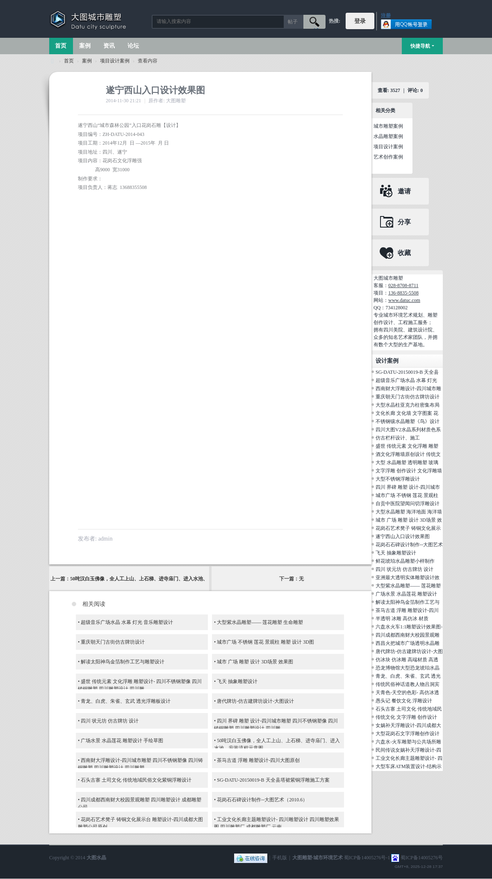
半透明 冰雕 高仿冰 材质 (402, 618)
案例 (85, 46)
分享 (404, 222)
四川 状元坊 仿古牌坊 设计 (110, 721)
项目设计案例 (115, 61)
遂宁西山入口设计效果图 (403, 536)
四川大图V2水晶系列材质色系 (408, 430)
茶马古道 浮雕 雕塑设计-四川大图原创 (258, 760)
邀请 (404, 191)
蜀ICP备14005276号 (422, 858)
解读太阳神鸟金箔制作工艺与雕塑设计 (122, 662)
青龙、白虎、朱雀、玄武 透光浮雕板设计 (126, 701)
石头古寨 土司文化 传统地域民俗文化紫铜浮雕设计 (136, 780)
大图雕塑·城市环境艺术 (317, 858)
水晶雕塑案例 (388, 136)
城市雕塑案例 (388, 126)
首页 (60, 46)
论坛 (133, 46)
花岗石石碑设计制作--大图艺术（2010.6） (262, 800)
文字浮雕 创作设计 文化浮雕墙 (409, 471)
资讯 (109, 46)
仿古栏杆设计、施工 (398, 438)
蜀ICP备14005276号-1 (367, 858)
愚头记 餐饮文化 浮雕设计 (404, 701)
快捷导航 (420, 46)
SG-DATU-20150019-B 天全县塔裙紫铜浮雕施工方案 (273, 780)
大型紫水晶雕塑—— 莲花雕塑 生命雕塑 (260, 622)
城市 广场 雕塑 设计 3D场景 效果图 (255, 662)
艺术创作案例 (388, 157)
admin (105, 539)
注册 (386, 15)
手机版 (279, 858)
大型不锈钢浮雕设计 (398, 479)
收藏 (404, 252)
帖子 (293, 22)
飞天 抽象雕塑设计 (237, 681)
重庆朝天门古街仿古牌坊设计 (113, 642)
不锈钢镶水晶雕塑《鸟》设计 (408, 421)
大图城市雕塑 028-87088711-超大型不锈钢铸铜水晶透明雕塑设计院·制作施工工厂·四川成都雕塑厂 (52, 61)
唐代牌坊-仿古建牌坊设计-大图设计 (255, 701)
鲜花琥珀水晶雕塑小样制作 (405, 561)
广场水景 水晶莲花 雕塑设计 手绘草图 (122, 740)
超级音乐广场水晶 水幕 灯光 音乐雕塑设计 (127, 622)
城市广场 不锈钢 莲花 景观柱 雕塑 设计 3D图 (265, 642)
